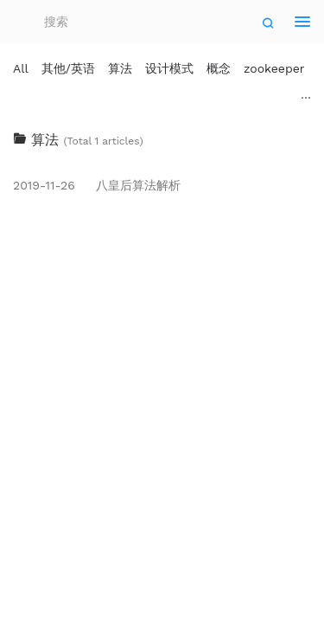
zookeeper (274, 68)
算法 (120, 68)
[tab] (162, 140)
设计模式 (169, 68)
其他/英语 (68, 68)
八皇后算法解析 (97, 185)
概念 (218, 68)
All (21, 68)
